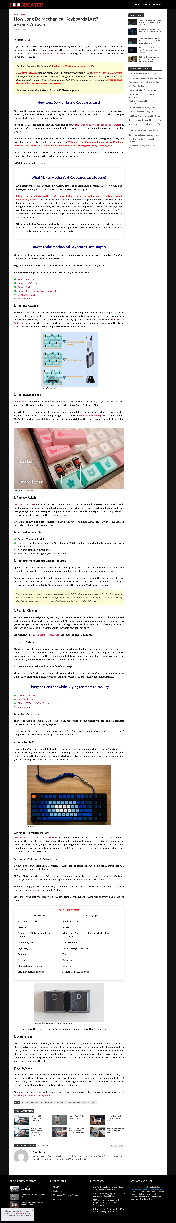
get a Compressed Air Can (47, 635)
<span (91, 415)
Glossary (157, 4)
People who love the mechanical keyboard (35, 837)
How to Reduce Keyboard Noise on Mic (144, 120)
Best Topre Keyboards (137, 86)
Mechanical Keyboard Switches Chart (144, 82)
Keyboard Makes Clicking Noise (141, 112)
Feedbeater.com (137, 1187)
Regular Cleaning (26, 295)
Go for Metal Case (26, 695)
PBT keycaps (34, 890)
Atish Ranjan (21, 29)
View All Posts (116, 1145)
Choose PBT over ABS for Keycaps (34, 703)
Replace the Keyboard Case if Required (37, 291)
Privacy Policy (59, 1199)
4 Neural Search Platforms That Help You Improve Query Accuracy (150, 50)
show (26, 40)
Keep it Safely (24, 298)
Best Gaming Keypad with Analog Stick (145, 78)
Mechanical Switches (24, 504)
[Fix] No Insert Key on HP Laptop (142, 74)
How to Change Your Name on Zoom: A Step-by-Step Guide (76, 1130)
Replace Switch (25, 287)
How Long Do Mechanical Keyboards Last (38, 1103)
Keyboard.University (29, 491)
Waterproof (23, 707)
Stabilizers (19, 402)
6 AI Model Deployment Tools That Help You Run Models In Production (150, 22)
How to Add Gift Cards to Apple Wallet (77, 1117)
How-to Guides (21, 15)
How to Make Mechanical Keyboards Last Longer (76, 1103)
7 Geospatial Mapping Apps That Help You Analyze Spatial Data (150, 32)
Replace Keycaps (26, 279)
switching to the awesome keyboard (32, 1095)
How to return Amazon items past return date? (115, 1130)
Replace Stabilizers (27, 283)
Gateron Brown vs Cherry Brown (142, 108)
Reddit (38, 826)
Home (137, 4)
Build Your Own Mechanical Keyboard (144, 116)
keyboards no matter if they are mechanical (98, 125)
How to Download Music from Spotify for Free (115, 1118)
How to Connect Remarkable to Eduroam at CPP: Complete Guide (37, 1131)
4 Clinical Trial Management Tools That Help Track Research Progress (149, 59)
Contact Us (57, 1191)
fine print (21, 1213)
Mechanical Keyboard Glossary (66, 1195)
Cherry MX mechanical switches (106, 73)
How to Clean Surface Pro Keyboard (143, 135)
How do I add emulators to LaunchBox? (36, 1118)
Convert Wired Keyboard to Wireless (143, 90)
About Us (146, 4)
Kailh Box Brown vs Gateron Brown (143, 131)
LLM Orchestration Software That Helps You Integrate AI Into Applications (149, 41)
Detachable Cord (26, 699)
